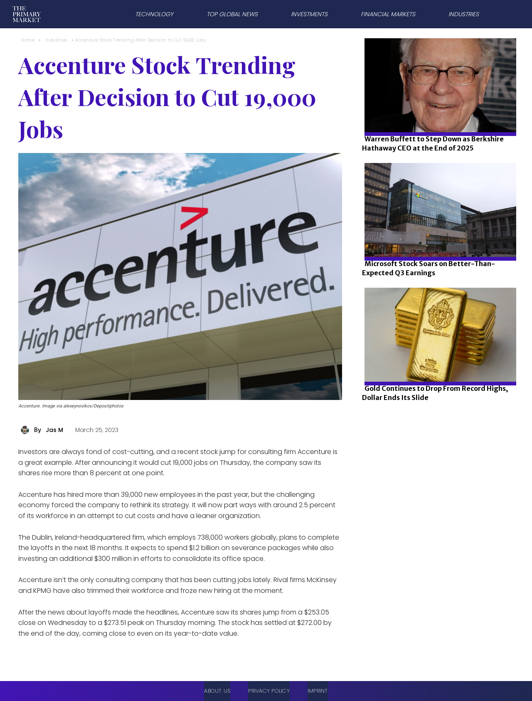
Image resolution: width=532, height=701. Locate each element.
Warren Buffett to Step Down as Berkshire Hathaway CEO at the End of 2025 (433, 143)
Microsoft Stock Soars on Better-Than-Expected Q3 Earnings (428, 268)
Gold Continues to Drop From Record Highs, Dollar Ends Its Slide (435, 393)
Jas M (54, 430)
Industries (56, 40)
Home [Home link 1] (27, 40)
